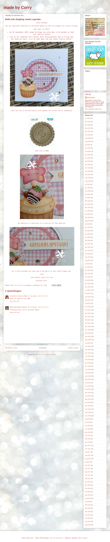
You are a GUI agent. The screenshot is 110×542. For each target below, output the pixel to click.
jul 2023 (87, 224)
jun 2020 (88, 346)
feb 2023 (88, 240)
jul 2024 (87, 184)
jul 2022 (87, 264)
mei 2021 (88, 310)
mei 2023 (88, 230)
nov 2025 (88, 131)
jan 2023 (88, 244)
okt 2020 (88, 333)
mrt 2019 (88, 396)
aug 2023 (88, 221)
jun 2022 (88, 267)
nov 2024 (88, 171)
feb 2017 (88, 478)
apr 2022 (88, 273)
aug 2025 (88, 141)
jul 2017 (87, 462)
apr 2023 (88, 234)
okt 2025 (88, 135)
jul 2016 (87, 501)
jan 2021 (88, 323)
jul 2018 (87, 422)
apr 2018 (88, 432)
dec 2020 (88, 326)
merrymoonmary (58, 538)
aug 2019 (88, 379)
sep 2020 (88, 336)
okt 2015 (88, 518)
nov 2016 (88, 488)
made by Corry (18, 7)
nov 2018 (88, 409)
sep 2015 (88, 521)
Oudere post (73, 348)
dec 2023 (88, 207)
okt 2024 (88, 174)
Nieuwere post (11, 348)
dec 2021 (88, 287)
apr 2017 (88, 472)
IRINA (42, 274)
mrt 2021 (88, 316)
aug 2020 (88, 339)
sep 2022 (88, 257)
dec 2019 (88, 366)
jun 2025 (88, 148)
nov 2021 (88, 290)
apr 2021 (88, 313)
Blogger (85, 538)
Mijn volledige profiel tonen (93, 109)
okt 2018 (88, 412)
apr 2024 (88, 194)
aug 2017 (88, 458)
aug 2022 (88, 260)
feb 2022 (88, 280)
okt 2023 (88, 214)
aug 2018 (88, 419)
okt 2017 (88, 452)
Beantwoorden (15, 301)
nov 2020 (88, 330)
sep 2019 (88, 376)
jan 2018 (88, 442)
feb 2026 (88, 121)
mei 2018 (88, 429)
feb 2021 (88, 320)
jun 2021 (88, 306)
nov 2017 (88, 449)
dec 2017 (88, 445)
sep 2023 (88, 217)
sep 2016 (88, 495)
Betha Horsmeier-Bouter (18, 307)
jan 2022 (88, 283)
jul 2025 (87, 145)
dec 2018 (88, 406)
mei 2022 (88, 270)
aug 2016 (88, 498)
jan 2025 (88, 164)
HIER (47, 151)
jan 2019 (88, 402)
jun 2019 (88, 386)
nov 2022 (88, 250)
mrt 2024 (88, 197)
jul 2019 (87, 383)
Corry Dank (91, 97)
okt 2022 (88, 254)
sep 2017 (88, 455)
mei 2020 (88, 349)
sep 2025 (88, 138)
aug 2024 (88, 181)
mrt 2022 (88, 277)
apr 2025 (88, 154)
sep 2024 (88, 178)
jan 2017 (88, 482)
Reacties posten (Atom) (47, 354)
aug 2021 (88, 300)
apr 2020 (88, 353)
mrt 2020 (88, 356)
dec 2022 (88, 247)
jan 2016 (88, 508)
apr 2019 (88, 392)
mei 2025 (88, 151)
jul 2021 (87, 303)
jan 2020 (88, 363)
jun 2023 (88, 227)
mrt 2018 (88, 435)
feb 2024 (88, 201)
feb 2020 (88, 359)
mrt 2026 (88, 118)
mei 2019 (88, 389)
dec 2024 (88, 168)
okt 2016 (88, 492)
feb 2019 (88, 399)
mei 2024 (88, 191)
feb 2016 (88, 505)
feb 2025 (88, 161)
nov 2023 (88, 211)
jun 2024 (88, 188)
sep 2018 (88, 416)
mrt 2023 (88, 237)
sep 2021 (88, 297)
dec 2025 (88, 128)
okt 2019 (88, 373)
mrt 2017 (88, 475)
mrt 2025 (88, 158)
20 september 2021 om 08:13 (38, 307)
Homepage (43, 348)
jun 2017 (88, 465)
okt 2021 (88, 293)
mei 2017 (88, 468)
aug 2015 (88, 525)
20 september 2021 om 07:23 (38, 296)
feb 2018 (88, 439)
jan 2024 (88, 204)
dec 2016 (88, 485)
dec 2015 (88, 511)
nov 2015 (88, 515)
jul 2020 (87, 343)
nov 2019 (88, 369)
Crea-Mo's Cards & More (18, 296)
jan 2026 (88, 125)
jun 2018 (88, 425)
